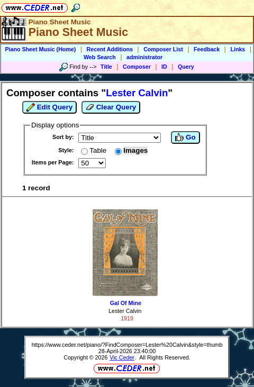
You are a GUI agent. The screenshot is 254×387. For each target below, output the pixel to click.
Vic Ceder (122, 357)
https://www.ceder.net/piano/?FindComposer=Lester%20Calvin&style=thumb (127, 345)
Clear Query (111, 107)
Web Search (100, 57)
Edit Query (49, 107)
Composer (137, 66)
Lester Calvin (124, 311)
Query (186, 66)
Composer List (163, 49)
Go (185, 137)
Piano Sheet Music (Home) (40, 49)
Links (237, 49)
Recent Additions (110, 49)
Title (106, 66)
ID (164, 66)
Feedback (207, 49)
